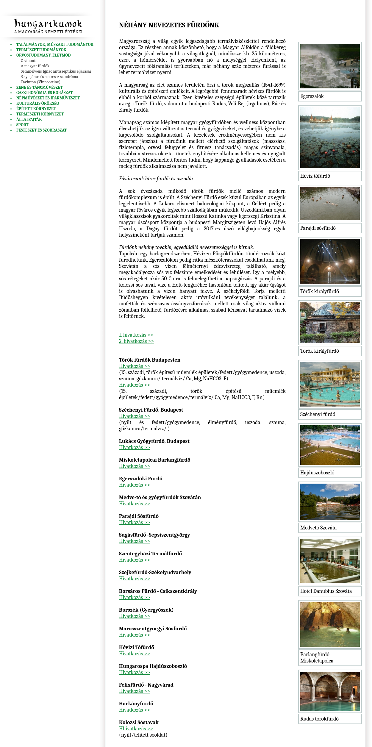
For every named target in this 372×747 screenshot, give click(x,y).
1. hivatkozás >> (136, 335)
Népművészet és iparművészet (48, 98)
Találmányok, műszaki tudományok (54, 44)
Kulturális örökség (37, 103)
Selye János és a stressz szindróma (49, 76)
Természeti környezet (40, 114)
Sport (22, 124)
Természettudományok (41, 49)
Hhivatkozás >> (136, 729)
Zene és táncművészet (39, 87)
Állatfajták (29, 119)
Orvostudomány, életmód (43, 55)
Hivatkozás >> (134, 366)
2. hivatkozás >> (136, 341)
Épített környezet (36, 108)
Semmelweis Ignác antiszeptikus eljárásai (56, 71)
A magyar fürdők (35, 65)
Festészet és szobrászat (41, 130)
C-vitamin (29, 60)
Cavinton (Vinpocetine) (40, 82)
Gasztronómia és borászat (44, 92)
